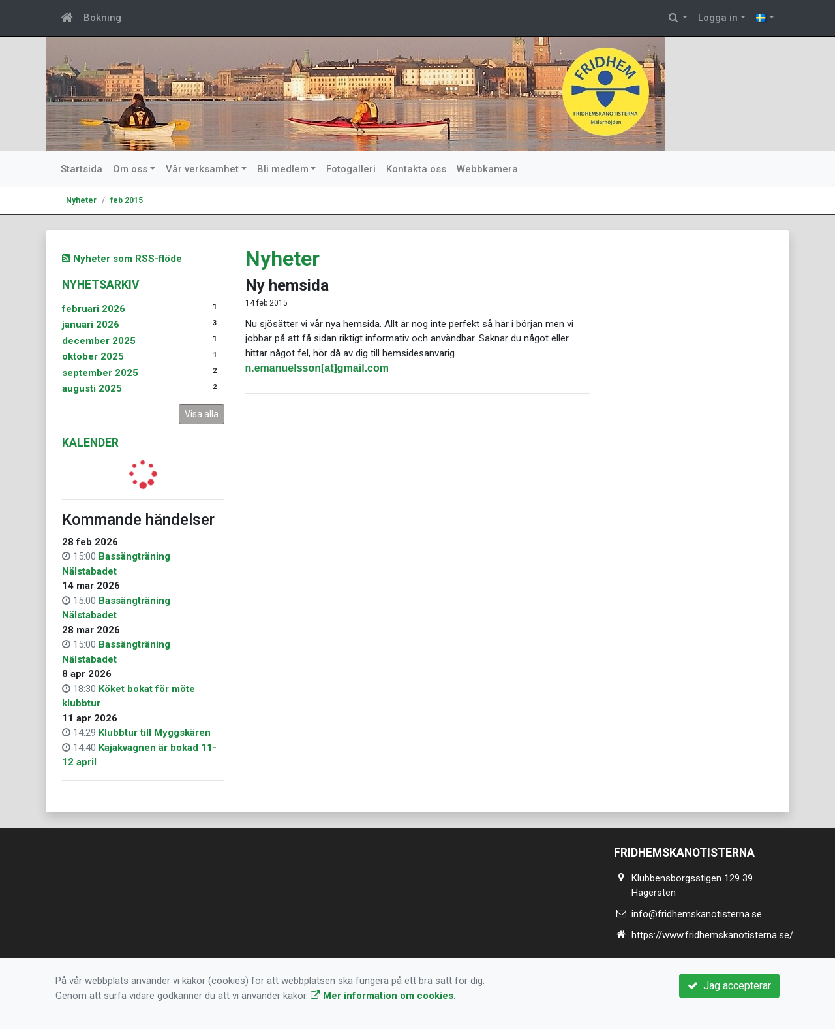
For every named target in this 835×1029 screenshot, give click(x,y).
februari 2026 (93, 309)
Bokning (102, 18)
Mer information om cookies (382, 996)
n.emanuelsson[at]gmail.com (317, 367)
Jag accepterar (729, 985)
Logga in (718, 18)
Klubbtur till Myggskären (155, 732)
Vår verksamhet (202, 169)
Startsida (81, 169)
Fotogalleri (351, 169)
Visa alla (202, 414)
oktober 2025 (93, 356)
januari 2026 (90, 324)
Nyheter (81, 200)
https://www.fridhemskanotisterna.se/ (712, 935)
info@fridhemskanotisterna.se (696, 914)
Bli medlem (283, 169)
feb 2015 (126, 200)
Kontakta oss (416, 169)
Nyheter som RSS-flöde (122, 258)
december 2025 (99, 341)
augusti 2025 (92, 388)
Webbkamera (487, 169)
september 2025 (100, 373)
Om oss (130, 169)
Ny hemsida (287, 285)
